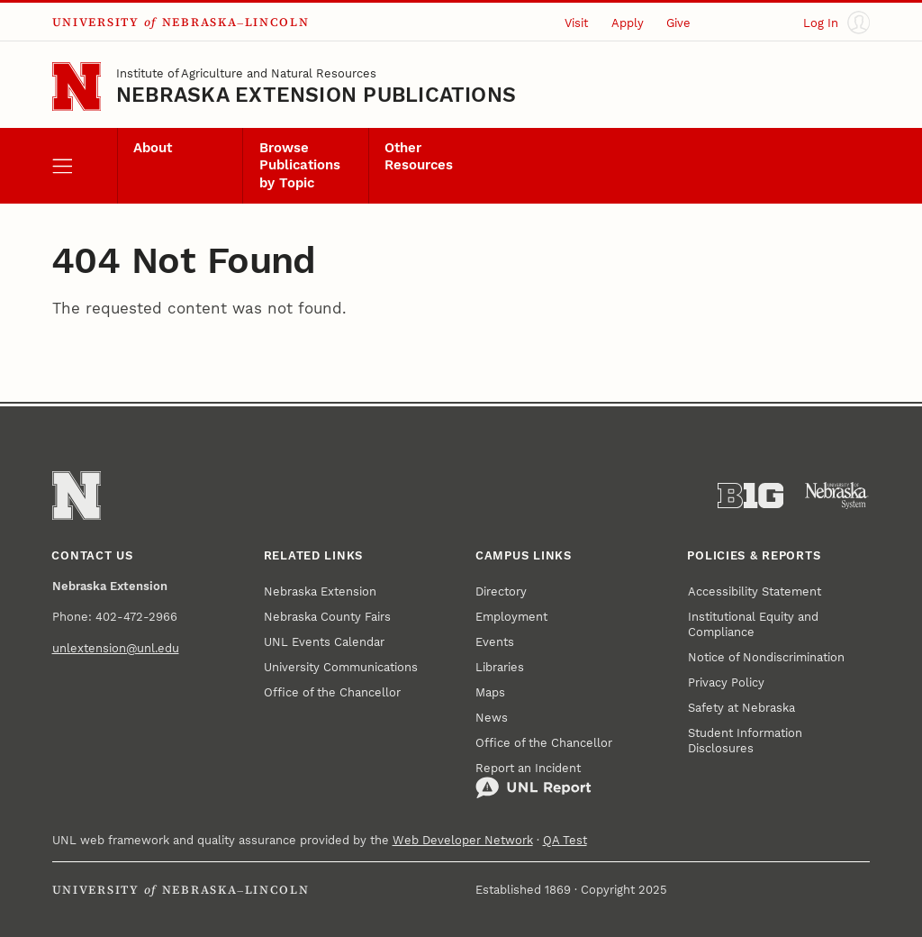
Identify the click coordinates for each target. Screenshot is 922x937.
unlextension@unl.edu (115, 648)
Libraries (499, 667)
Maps (490, 692)
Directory (501, 591)
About (152, 148)
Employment (511, 616)
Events (494, 642)
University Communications (341, 667)
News (491, 717)
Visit (576, 23)
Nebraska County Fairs (327, 616)
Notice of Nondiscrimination (766, 657)
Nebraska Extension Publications (316, 95)
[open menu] (84, 166)
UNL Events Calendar (324, 642)
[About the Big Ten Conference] (750, 496)
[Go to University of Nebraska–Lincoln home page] (76, 86)
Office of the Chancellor (332, 692)
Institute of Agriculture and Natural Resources (246, 73)
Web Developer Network (463, 840)
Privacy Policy (726, 682)
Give (678, 23)
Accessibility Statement (754, 591)
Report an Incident (533, 780)
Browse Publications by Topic (299, 166)
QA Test (565, 840)
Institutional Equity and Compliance (753, 624)
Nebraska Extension (320, 591)
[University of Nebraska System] (837, 496)
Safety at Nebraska (741, 707)
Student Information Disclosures (745, 740)
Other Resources (418, 157)
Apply (627, 23)
